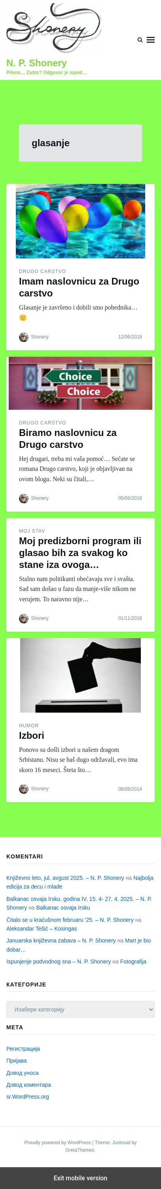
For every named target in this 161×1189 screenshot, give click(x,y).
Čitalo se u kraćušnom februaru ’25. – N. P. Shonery (70, 920)
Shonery (40, 337)
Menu (151, 40)
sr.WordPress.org (27, 1096)
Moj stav (32, 531)
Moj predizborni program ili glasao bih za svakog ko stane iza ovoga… (80, 552)
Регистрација (23, 1049)
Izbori (31, 735)
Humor (29, 725)
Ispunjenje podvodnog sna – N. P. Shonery (58, 961)
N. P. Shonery (36, 62)
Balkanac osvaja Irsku (63, 907)
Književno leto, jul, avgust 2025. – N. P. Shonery (65, 878)
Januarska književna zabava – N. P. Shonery (61, 940)
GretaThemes (79, 1150)
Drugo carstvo (42, 271)
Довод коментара (28, 1085)
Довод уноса (22, 1073)
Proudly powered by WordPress (58, 1142)
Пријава (16, 1060)
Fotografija (133, 961)
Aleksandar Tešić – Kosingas (41, 928)
